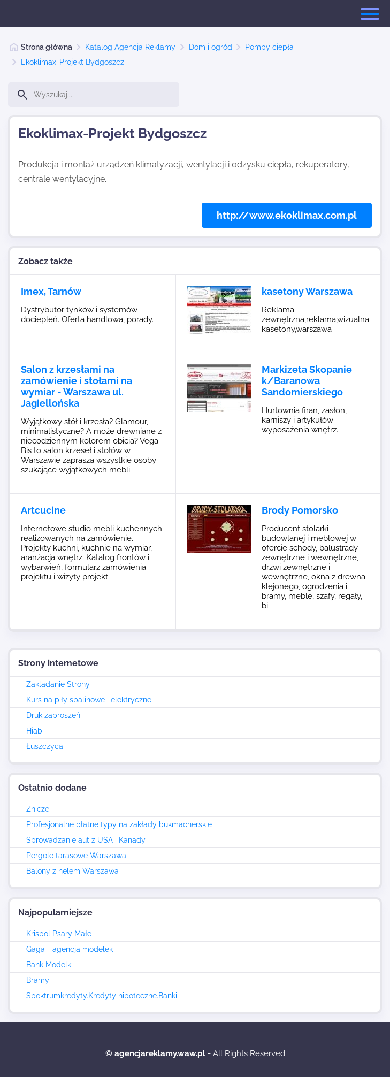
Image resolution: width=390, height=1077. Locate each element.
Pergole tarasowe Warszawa (76, 855)
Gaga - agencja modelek (69, 949)
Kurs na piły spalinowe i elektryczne (88, 700)
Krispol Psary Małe (58, 933)
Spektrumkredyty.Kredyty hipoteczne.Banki (101, 995)
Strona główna (46, 47)
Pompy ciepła (269, 47)
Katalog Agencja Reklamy (130, 47)
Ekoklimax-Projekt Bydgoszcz (72, 62)
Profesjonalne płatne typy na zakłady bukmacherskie (119, 824)
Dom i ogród (210, 47)
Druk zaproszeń (53, 715)
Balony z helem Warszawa (72, 871)
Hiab (34, 731)
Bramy (37, 980)
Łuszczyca (44, 746)
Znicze (37, 809)
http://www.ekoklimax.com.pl (287, 215)
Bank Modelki (49, 964)
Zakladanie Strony (58, 684)
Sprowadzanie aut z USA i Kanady (86, 840)
